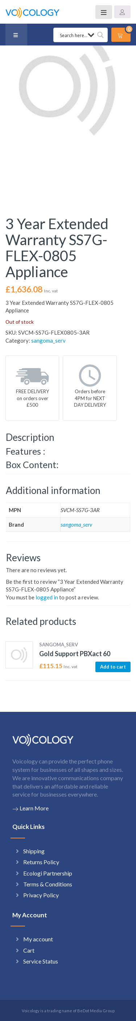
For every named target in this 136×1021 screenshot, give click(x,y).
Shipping (34, 850)
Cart (28, 950)
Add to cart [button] (113, 667)
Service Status (40, 961)
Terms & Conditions (47, 884)
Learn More (30, 808)
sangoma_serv (48, 340)
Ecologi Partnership (47, 873)
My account (38, 939)
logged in (47, 597)
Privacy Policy (41, 895)
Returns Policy (41, 861)
